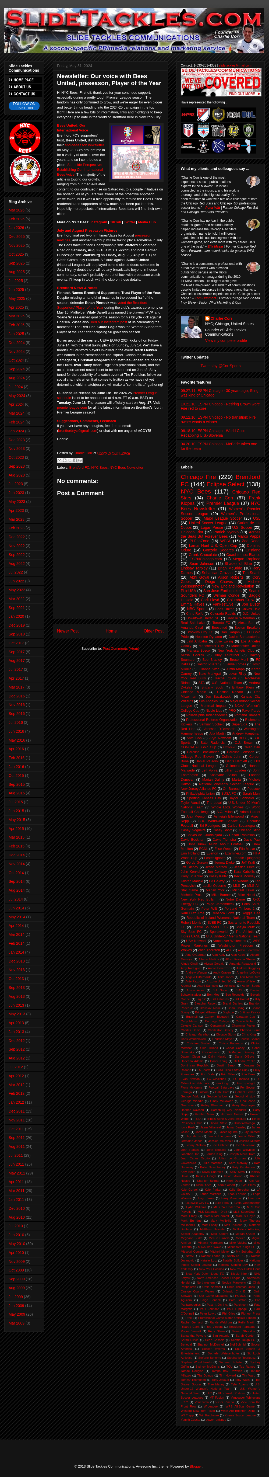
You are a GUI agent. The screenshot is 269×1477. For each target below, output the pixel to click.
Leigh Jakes (206, 1198)
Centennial (217, 1025)
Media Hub (147, 222)
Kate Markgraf (210, 674)
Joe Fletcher (220, 1145)
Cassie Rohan (245, 1021)
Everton (212, 853)
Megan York (215, 890)
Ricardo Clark (190, 1326)
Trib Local (214, 803)
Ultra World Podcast (231, 1393)
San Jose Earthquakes (222, 591)
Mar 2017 (16, 687)
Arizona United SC (219, 981)
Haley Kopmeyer (243, 1105)
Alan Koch (238, 954)
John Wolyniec (244, 1149)
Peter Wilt (209, 908)
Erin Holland (190, 853)
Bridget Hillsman (206, 1012)
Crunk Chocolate (203, 554)
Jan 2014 (16, 952)
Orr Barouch (232, 789)
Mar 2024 (16, 413)
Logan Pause (212, 527)
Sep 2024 (17, 369)
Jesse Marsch (216, 867)
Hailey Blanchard (213, 1105)
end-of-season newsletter (84, 145)
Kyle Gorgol (189, 1189)
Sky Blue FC (191, 932)
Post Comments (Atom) (121, 649)
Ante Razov (193, 981)
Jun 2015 (16, 811)
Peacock (253, 789)
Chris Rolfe (194, 614)
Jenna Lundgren (219, 1136)
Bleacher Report (205, 1003)
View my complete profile (226, 340)
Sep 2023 (17, 466)
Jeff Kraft (248, 862)
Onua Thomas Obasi (241, 1286)
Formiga (186, 1092)
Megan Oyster (245, 1233)
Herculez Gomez (232, 1114)
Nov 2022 (17, 546)
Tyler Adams (239, 1384)
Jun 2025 (16, 289)
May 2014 (17, 917)
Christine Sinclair (199, 1043)
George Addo (190, 1096)
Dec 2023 (17, 440)
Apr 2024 (16, 404)
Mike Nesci (246, 895)
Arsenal (186, 985)
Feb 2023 (16, 528)
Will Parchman (209, 1415)
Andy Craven (222, 972)
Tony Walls (242, 1379)
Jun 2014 (16, 908)
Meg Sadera (219, 1233)
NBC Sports (197, 609)
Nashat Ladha (210, 1255)
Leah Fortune (237, 1193)
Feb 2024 (16, 422)
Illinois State (218, 1123)
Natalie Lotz (208, 1260)
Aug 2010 (17, 1217)
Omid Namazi (211, 1286)
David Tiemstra (224, 840)
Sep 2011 (17, 1137)
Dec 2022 (17, 537)
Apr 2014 (16, 925)
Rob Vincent (214, 1326)
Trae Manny (216, 1384)
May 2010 (17, 1244)
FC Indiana (241, 1078)
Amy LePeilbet (227, 655)
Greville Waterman (240, 618)
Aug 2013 (17, 996)
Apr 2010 (16, 1252)
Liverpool (254, 1198)
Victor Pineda (224, 1402)
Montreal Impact (213, 706)
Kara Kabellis (244, 872)
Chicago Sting (249, 830)
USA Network (196, 941)
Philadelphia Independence (206, 715)
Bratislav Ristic (210, 1008)
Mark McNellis (220, 1220)
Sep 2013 (17, 987)
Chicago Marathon (197, 1034)
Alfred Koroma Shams (240, 959)
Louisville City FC (197, 1202)
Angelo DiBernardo (198, 977)
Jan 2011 (16, 1199)
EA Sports (203, 1070)
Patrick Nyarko (226, 532)
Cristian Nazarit (230, 692)
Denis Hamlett (236, 761)
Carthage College (217, 1021)
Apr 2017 (16, 678)
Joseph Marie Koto (242, 1154)
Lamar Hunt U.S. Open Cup (213, 545)
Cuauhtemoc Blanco (243, 554)
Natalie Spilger (233, 1260)
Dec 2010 (17, 1208)
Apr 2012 (16, 1076)
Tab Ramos (247, 1366)
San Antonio (221, 1335)
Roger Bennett (191, 1331)
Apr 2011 (16, 1182)
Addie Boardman (249, 950)
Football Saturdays (221, 1087)
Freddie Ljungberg (246, 858)
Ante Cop (194, 738)
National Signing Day (233, 1264)
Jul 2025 (16, 281)
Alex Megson (196, 816)
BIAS (238, 990)
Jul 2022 (16, 572)
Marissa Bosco (198, 650)
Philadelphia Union (200, 793)
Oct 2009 (16, 1270)
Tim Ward (248, 1375)
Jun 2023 (16, 493)
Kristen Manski (192, 881)
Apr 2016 (16, 749)
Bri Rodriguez (210, 826)
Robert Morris (191, 923)
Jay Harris (193, 1136)
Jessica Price (244, 867)
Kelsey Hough (206, 1176)
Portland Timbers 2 (240, 908)
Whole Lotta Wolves (227, 807)
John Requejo (216, 1149)
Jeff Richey (189, 867)
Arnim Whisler (246, 981)
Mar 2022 (16, 599)
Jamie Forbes (236, 664)
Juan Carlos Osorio (195, 1158)
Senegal (186, 1344)
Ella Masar (247, 849)
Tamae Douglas (192, 1370)
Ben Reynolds (235, 994)
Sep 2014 (17, 881)
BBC (242, 738)
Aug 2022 (17, 563)
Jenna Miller (246, 1136)
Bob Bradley (212, 660)
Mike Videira (238, 1242)
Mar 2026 (16, 210)
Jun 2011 (16, 1164)
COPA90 (229, 747)
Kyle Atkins (248, 1185)
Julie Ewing (224, 641)
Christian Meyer (222, 1039)
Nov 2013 (17, 970)
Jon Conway (217, 872)
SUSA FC (228, 793)
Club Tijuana (209, 1047)
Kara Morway (238, 1163)
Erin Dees (248, 1074)
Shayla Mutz (245, 927)
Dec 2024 (17, 342)
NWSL (190, 1255)
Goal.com (187, 1105)
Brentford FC (79, 467)
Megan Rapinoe (246, 559)
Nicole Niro (239, 1273)
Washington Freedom (235, 945)
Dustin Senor (226, 1065)
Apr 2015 (16, 828)
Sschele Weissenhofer (223, 1353)
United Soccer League (208, 523)
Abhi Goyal (199, 577)
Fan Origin (223, 1083)
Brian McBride (230, 568)
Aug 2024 (17, 378)
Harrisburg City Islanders (228, 1109)
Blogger (196, 1466)
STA (201, 683)
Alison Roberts (230, 577)
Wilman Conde (227, 595)
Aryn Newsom (220, 738)
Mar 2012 (16, 1085)
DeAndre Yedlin (244, 1061)
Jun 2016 (16, 731)
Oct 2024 (16, 360)
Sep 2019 (17, 634)
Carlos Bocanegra (241, 826)
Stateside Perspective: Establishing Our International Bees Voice (80, 169)
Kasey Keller (218, 876)
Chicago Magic (193, 692)
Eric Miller (228, 1074)
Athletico (230, 985)
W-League (211, 1406)
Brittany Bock (212, 687)
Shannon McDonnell (210, 1344)
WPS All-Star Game (240, 1406)
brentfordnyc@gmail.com (77, 431)
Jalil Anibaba (197, 641)
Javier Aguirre (228, 1132)
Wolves (186, 950)
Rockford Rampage (242, 1326)
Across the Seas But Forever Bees (220, 534)
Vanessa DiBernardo (219, 729)
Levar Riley (237, 674)
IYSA (197, 1118)
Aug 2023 (17, 475)
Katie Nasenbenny (212, 1167)
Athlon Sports (251, 985)
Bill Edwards (220, 999)
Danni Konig (218, 1061)
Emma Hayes (192, 604)
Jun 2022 (16, 581)
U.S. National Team (227, 683)
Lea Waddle (240, 881)
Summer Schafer (231, 1362)
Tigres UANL (190, 936)
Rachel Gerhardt (192, 1322)
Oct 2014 (16, 873)
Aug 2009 (17, 1288)
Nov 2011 (17, 1120)
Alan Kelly (218, 954)
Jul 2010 (16, 1226)
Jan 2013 (16, 1032)
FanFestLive (223, 604)
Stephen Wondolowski (196, 1362)
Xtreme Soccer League (240, 1415)
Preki (189, 1317)
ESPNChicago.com (206, 559)
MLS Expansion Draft (212, 1211)
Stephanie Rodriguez (241, 1357)
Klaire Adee (204, 1185)
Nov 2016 (17, 705)
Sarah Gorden (245, 1335)
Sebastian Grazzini (217, 573)
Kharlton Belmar (208, 1180)
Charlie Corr (221, 318)
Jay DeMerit (252, 1132)
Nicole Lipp (214, 711)
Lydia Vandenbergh (247, 1202)
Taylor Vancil (190, 803)
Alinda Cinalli (189, 963)
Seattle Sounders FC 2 (210, 927)
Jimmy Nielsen (196, 1145)
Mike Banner (221, 895)
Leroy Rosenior (231, 1198)
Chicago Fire (198, 477)
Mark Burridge (191, 1220)
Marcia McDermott (216, 1216)
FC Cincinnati (216, 1078)
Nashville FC (236, 1255)
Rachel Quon (225, 678)
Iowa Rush (188, 1127)
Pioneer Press (250, 1313)
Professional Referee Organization (212, 720)
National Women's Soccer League (226, 784)
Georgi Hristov (245, 1096)
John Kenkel (190, 872)
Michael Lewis (243, 890)
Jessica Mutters (249, 1140)
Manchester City (211, 646)
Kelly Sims (237, 1171)
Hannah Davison (192, 1109)
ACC (229, 950)
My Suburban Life (248, 1251)
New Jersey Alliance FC (199, 789)
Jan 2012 (16, 1102)
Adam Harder (250, 812)
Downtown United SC (203, 618)
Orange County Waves (197, 1291)
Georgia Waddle (192, 1101)
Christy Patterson (231, 1043)
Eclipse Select (226, 484)
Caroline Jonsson (240, 752)
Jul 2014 (16, 899)
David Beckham (193, 840)
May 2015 (17, 820)
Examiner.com (235, 853)
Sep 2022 (17, 554)
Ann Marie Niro (250, 977)
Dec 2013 (17, 961)
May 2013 (17, 1014)
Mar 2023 (16, 519)
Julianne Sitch (208, 669)
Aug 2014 (17, 890)
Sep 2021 (17, 608)
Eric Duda (208, 1074)
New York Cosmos (211, 1269)
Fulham (203, 1092)
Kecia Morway (244, 876)
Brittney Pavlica (249, 1012)
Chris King (249, 1034)
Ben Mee (213, 994)
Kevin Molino (233, 1176)
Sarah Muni (252, 793)
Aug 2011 (17, 1146)
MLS (236, 886)
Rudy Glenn (216, 1331)
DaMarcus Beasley (241, 1052)
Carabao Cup (245, 1016)
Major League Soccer (223, 518)
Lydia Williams (196, 1207)
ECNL (203, 849)
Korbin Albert (226, 1185)
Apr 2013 (16, 1023)
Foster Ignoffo (214, 858)
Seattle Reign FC (243, 1340)
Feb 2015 (16, 846)
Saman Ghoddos (243, 1331)
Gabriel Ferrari (245, 1092)
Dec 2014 (17, 855)
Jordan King (214, 1154)
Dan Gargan (230, 632)
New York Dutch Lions (245, 1269)
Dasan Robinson (242, 835)
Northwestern (206, 1282)
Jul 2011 (16, 1155)
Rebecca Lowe (222, 913)
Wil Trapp (187, 1415)
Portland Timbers (247, 715)
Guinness (233, 766)
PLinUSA (188, 591)
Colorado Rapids (223, 614)
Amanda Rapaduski (242, 963)
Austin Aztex (196, 990)
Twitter (129, 222)
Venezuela (202, 1402)
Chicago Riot (192, 532)
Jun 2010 (16, 1235)
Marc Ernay (189, 1216)
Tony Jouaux (220, 1379)
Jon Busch (251, 604)
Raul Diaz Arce (192, 913)
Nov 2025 (17, 245)
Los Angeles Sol (211, 701)
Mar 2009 (16, 1323)
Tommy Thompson (193, 1379)
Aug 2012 (17, 1058)
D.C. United (251, 614)
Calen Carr (251, 747)
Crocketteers (210, 1052)
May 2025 (17, 298)
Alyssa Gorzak (214, 963)
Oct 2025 (16, 254)
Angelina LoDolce (248, 972)
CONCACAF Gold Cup (198, 747)
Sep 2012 (17, 1049)
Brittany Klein (243, 687)
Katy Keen (188, 1171)
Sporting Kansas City (204, 798)
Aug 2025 (17, 272)
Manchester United (245, 646)
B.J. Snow (220, 990)
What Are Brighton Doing (238, 1410)
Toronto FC (221, 623)
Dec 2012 (17, 1040)
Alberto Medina (209, 959)
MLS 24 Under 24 (226, 1207)
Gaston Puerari (207, 664)
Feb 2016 (16, 758)
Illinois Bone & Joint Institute (226, 1118)
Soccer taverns (213, 1348)
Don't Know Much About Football (215, 844)
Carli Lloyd (210, 600)
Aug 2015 (17, 793)
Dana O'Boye (244, 1056)
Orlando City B (234, 1291)
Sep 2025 (17, 263)
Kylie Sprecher (239, 1189)
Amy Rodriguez (191, 968)
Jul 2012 (16, 1067)
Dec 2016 (17, 696)
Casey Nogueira (193, 830)
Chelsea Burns (250, 1030)
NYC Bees (99, 467)
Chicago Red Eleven (197, 757)
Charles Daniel (191, 1030)
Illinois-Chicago (245, 1123)
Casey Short (222, 830)
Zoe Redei (251, 541)
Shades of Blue (238, 563)
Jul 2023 (16, 484)
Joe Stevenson (245, 1145)
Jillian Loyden (235, 770)
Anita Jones (225, 977)
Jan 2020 (16, 616)
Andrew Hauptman (246, 733)
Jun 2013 (16, 1005)
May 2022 (17, 590)
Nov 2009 (17, 1261)
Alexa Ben (246, 623)
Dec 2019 (17, 625)
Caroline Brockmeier (203, 752)
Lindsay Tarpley (194, 568)
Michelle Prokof (192, 895)
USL (256, 518)
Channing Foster (243, 1025)
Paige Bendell (210, 1300)
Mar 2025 (16, 316)
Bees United (224, 609)
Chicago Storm (226, 1034)
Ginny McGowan (221, 1101)
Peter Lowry (208, 1313)
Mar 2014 (16, 934)
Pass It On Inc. (217, 1304)
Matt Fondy (210, 1224)
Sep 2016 (17, 713)
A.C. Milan (225, 812)
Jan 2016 (16, 766)
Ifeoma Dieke (224, 862)
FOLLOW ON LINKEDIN (24, 106)
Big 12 (201, 999)
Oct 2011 (16, 1129)
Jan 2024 (16, 431)
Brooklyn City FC (199, 632)
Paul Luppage (237, 1309)
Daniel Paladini (207, 761)
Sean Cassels (214, 1340)
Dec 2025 (17, 236)
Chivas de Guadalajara (204, 835)
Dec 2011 (17, 1111)
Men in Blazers (219, 1238)
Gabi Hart (222, 1092)
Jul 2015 (16, 802)
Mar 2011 (16, 1190)
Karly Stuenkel (192, 876)
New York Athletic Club (236, 650)
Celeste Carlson (192, 1025)
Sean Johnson (201, 563)
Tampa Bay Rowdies (227, 1370)
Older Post (154, 631)
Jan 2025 (16, 334)
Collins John (231, 757)
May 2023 (17, 501)
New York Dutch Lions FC (205, 1273)
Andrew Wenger (196, 972)
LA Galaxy (217, 881)
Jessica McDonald (220, 1140)
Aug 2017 (17, 660)
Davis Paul (251, 840)
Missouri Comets (192, 1251)
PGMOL (240, 1295)
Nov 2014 (17, 864)
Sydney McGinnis (208, 1366)
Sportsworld (219, 932)
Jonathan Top (190, 1154)
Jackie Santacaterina (244, 637)
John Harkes (190, 1149)
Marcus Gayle (245, 1216)
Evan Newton (190, 1078)
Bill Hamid (242, 999)
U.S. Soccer (242, 527)
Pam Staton (237, 1300)
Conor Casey (235, 1047)
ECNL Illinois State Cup (231, 1070)
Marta (236, 779)
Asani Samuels (207, 985)
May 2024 (17, 396)
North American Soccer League (218, 1278)
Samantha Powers (193, 1335)
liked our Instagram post (108, 322)
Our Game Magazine (213, 1295)
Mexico (240, 1238)
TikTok (115, 222)
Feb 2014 (16, 943)
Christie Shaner (249, 1039)
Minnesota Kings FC (241, 1247)
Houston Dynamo (208, 637)
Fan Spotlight (246, 1083)
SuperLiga (239, 724)
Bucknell (191, 1016)
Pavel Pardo (251, 711)
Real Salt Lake (193, 623)
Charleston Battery (220, 1030)
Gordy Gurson (197, 862)
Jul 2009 (16, 1297)
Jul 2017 (16, 669)
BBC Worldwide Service (218, 821)
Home (111, 631)
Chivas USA (251, 609)
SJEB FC (215, 923)
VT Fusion (217, 1397)
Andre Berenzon (219, 968)
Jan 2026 (16, 227)
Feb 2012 (16, 1093)
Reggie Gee (251, 913)
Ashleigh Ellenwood (229, 816)
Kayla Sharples (212, 1171)
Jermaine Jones (191, 1140)
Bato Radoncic (213, 743)
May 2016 (17, 740)
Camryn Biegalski (217, 1016)
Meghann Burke (192, 1238)
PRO (232, 711)
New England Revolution (233, 586)
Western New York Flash (198, 1410)
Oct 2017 (16, 643)
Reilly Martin (247, 1322)
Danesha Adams (192, 1061)
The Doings (205, 1375)
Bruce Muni (239, 660)
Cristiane (253, 550)
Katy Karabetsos (243, 1167)
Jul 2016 (16, 722)
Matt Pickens (233, 1224)
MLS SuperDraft (244, 1211)
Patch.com (241, 1304)
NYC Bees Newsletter (126, 467)
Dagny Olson (190, 1056)
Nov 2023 (17, 448)
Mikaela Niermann (210, 1242)
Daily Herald (217, 1056)
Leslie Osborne (214, 886)
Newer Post (68, 631)
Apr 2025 (16, 307)
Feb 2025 (16, 325)
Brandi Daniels (233, 1003)
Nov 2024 (17, 351)
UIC (209, 1393)
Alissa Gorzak (192, 655)
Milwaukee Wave (209, 1247)
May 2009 (17, 1314)
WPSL (225, 541)
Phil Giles (228, 1313)
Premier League (222, 503)
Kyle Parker (213, 1189)
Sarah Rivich (190, 1340)
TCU (229, 1366)
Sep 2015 (17, 784)
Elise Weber (223, 849)
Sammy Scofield (211, 724)
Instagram (98, 222)
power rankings (216, 1419)
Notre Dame (235, 899)
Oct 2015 (16, 775)
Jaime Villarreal (210, 1127)
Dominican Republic (195, 1065)
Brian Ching (236, 1008)
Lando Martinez (210, 1193)
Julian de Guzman (232, 1158)
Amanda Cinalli (192, 628)
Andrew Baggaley (248, 968)
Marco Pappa (249, 536)
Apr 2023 (16, 510)
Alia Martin (218, 733)
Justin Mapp (235, 669)
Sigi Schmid (238, 1344)
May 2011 (17, 1173)
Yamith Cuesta (190, 1419)
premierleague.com (72, 407)
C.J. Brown (244, 743)
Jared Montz (204, 1132)
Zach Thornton (209, 950)
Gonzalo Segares (218, 550)
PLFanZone (199, 541)
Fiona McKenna (191, 1087)
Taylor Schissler (241, 798)
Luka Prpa (222, 1202)
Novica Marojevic (234, 1282)
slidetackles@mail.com (235, 65)
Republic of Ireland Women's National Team (220, 918)
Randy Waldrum (221, 1322)
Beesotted (219, 628)
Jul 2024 (16, 387)
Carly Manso (189, 1021)
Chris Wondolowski (194, 1039)
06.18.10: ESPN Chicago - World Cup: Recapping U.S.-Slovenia (213, 433)
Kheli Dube (234, 1180)
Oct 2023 (16, 457)
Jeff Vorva (210, 770)
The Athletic (245, 932)
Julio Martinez (212, 1163)
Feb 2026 (16, 219)
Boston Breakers (247, 628)
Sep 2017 (17, 652)
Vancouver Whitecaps (229, 941)
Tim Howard (227, 1375)
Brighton (228, 1012)
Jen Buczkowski (218, 696)
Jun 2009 (16, 1306)
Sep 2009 (17, 1279)
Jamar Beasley (236, 1127)
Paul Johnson (209, 1309)
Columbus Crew (240, 600)
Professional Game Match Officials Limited (227, 1317)
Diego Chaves (219, 581)
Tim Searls (251, 573)
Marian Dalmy (213, 779)
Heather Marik (204, 1114)
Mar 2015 (16, 837)
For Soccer (247, 1087)
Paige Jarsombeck (220, 904)
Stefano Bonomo (209, 1357)
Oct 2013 (16, 978)
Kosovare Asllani (223, 775)
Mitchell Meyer (220, 1251)
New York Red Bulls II (199, 899)
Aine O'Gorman (195, 954)
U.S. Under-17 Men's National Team (233, 936)
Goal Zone (247, 1101)
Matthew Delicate (212, 1229)
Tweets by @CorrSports (221, 366)
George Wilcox (217, 1096)
